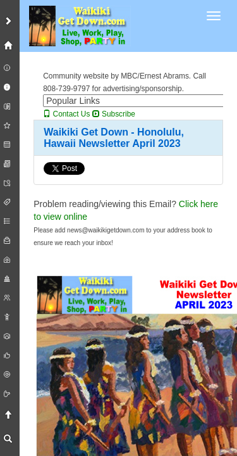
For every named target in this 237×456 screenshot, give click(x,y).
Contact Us (66, 114)
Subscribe (113, 114)
